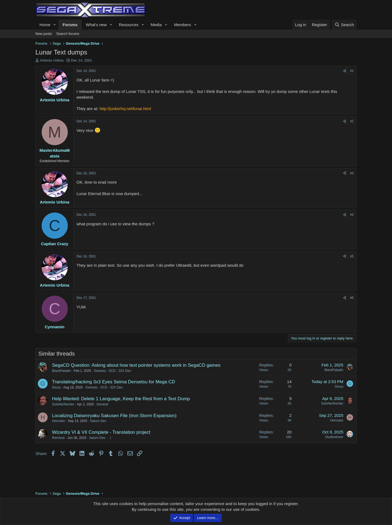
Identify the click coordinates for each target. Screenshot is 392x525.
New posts (43, 34)
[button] (55, 25)
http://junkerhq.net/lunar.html (125, 108)
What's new (96, 24)
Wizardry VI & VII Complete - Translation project (101, 432)
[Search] (344, 25)
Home (44, 24)
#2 (352, 121)
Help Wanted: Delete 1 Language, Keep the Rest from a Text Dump (121, 398)
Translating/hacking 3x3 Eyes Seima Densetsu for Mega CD (113, 381)
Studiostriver (334, 437)
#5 (352, 256)
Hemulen (58, 421)
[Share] (344, 71)
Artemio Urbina (52, 60)
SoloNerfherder (63, 404)
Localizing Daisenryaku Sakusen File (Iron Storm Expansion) (114, 415)
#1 (352, 71)
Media (156, 24)
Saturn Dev (98, 421)
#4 (352, 215)
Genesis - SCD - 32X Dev (112, 371)
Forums (70, 24)
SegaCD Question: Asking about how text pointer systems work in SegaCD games (136, 365)
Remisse (58, 438)
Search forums (67, 34)
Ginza (56, 387)
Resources (129, 24)
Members (182, 24)
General (102, 404)
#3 (352, 173)
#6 (352, 298)
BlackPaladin (61, 371)
